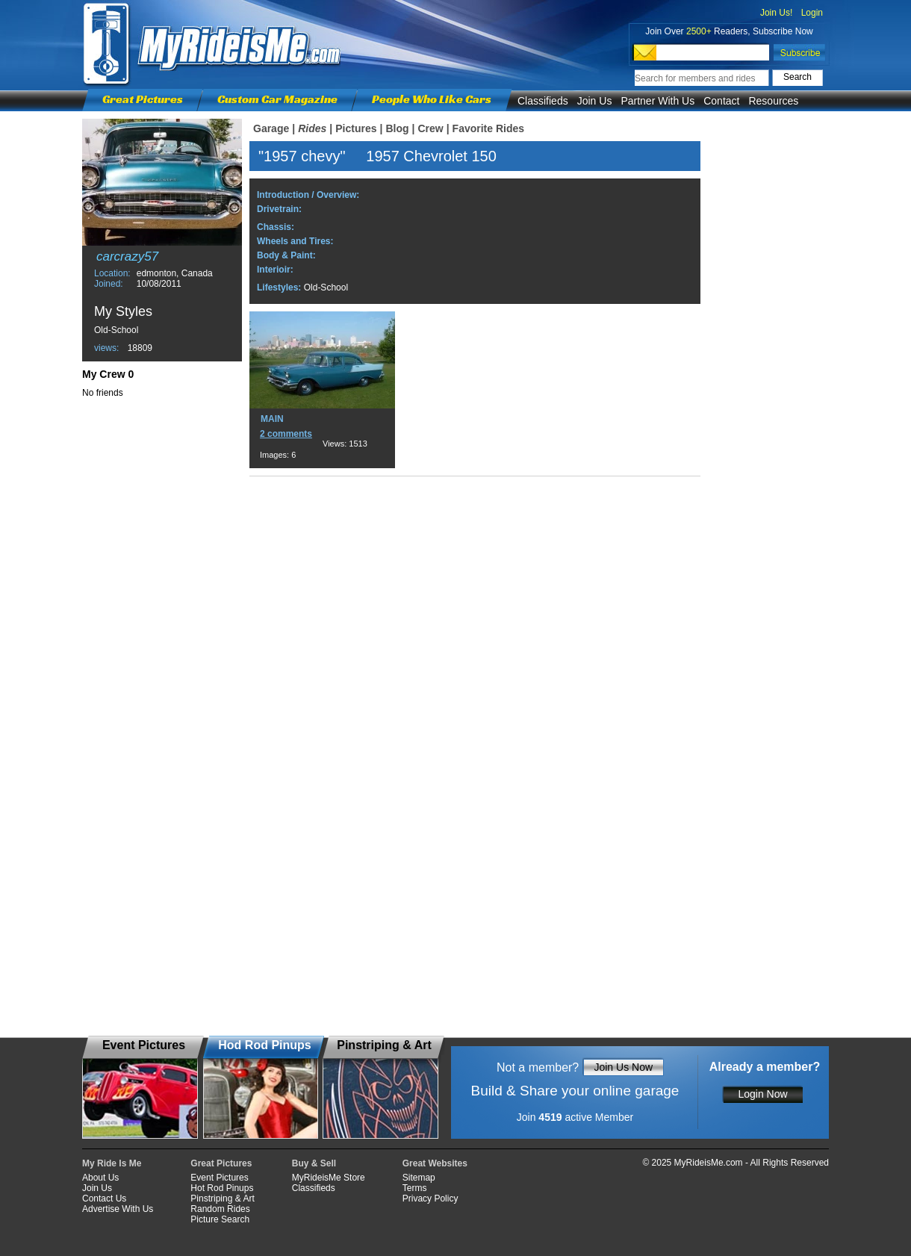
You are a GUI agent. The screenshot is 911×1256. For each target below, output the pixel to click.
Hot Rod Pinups (221, 1188)
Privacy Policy (430, 1198)
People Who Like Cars (431, 99)
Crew (430, 128)
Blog (396, 128)
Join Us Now (623, 1067)
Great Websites (434, 1163)
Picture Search (219, 1219)
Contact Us (104, 1198)
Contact (721, 101)
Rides (312, 128)
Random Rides (219, 1209)
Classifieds (542, 101)
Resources (773, 101)
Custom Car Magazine (277, 99)
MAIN (272, 419)
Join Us (594, 101)
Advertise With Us (117, 1209)
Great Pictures (142, 99)
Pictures (355, 128)
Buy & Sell (314, 1163)
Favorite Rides (488, 128)
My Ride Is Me (111, 1163)
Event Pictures (219, 1177)
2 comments (286, 434)
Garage (271, 128)
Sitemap (418, 1177)
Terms (414, 1188)
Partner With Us (657, 101)
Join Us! (776, 12)
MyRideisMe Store (328, 1177)
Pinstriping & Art (222, 1198)
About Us (100, 1177)
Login (812, 12)
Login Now (762, 1094)
